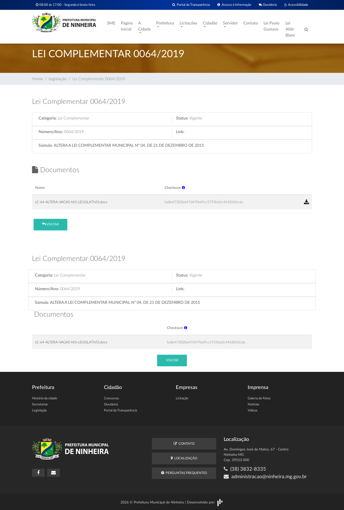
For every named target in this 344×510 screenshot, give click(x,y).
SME (111, 23)
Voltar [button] (50, 224)
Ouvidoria (268, 5)
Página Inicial (127, 26)
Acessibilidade (296, 5)
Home (37, 79)
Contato (250, 23)
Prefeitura (165, 23)
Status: (182, 118)
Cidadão (210, 23)
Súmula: (46, 145)
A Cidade (144, 26)
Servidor (230, 23)
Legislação (58, 79)
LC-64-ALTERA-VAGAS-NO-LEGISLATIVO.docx (71, 202)
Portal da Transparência (191, 5)
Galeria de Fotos (259, 398)
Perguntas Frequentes (184, 473)
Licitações (188, 23)
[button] (183, 188)
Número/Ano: (51, 132)
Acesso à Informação (234, 5)
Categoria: (48, 118)
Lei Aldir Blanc (290, 29)
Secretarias (40, 404)
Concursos (111, 398)
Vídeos (252, 410)
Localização (184, 458)
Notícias (253, 404)
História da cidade (44, 398)
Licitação (182, 398)
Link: (180, 132)
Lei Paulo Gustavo (271, 26)
